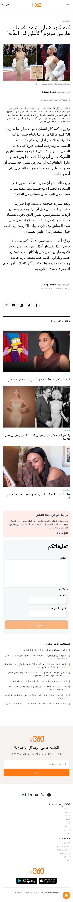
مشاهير (66, 21)
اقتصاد (67, 812)
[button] (66, 895)
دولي (68, 833)
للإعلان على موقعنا (63, 850)
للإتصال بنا (66, 857)
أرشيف (67, 860)
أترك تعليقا (36, 624)
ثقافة (68, 819)
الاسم (63, 595)
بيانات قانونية (65, 853)
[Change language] (7, 5)
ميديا (68, 823)
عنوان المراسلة (57, 608)
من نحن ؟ (66, 843)
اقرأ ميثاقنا (62, 533)
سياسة (67, 809)
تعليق (63, 557)
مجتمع (67, 816)
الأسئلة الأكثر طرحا (63, 846)
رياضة (67, 826)
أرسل (36, 772)
